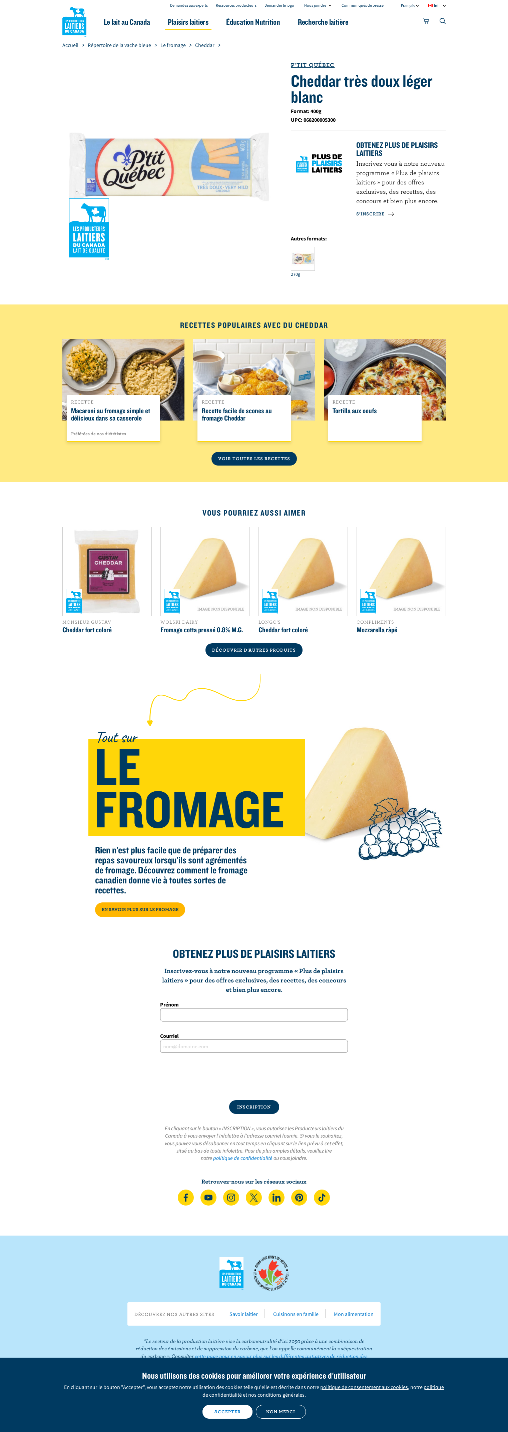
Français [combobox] (408, 5)
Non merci (280, 1411)
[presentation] (254, 1076)
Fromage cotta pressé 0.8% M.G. (201, 629)
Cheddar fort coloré (87, 629)
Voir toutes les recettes (254, 458)
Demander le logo (279, 5)
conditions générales (281, 1394)
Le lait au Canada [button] (127, 22)
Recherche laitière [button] (323, 22)
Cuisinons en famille (296, 1314)
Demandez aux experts (189, 5)
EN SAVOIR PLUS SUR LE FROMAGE (140, 909)
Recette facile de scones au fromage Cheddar (237, 414)
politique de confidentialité (243, 1158)
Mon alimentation (354, 1314)
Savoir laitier (243, 1314)
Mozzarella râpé (377, 629)
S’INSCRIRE (375, 213)
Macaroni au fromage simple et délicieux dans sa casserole (110, 414)
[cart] (426, 22)
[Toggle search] (443, 22)
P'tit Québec (313, 64)
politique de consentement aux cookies (364, 1387)
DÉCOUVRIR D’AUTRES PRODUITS (254, 650)
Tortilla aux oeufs (355, 411)
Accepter (227, 1411)
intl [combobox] (437, 5)
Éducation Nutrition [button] (253, 22)
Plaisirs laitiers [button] (188, 22)
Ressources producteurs (236, 5)
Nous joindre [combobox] (315, 5)
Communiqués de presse (363, 5)
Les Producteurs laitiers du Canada (74, 20)
